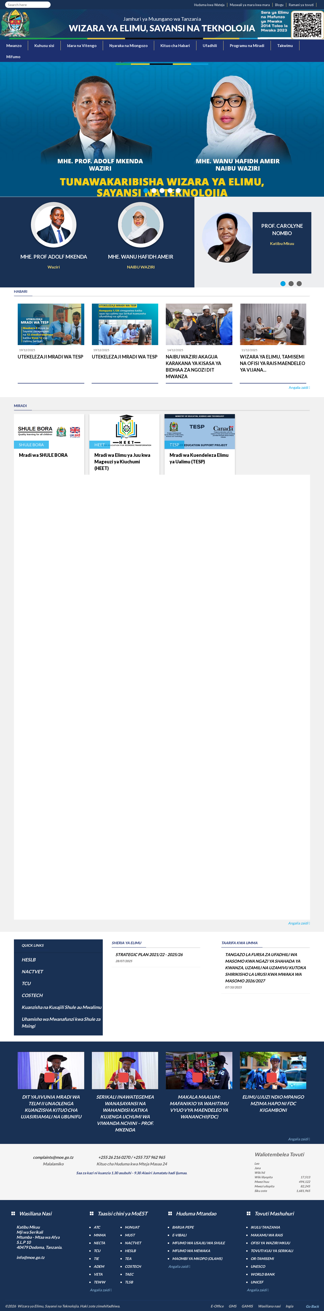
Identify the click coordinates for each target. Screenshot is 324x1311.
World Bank (263, 1274)
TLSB (129, 1282)
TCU (26, 983)
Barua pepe (183, 1227)
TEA (128, 1258)
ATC (97, 1227)
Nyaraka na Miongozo (128, 45)
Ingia (289, 1306)
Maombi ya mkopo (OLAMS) (197, 1258)
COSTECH (32, 995)
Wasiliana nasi (269, 1306)
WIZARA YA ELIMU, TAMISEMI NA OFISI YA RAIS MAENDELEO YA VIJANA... (272, 363)
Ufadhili (210, 45)
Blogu (279, 5)
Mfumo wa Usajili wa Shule (198, 1243)
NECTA (99, 1243)
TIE (96, 1258)
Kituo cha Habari (175, 45)
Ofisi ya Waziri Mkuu (270, 1243)
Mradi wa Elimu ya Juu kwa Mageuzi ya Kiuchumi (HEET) (122, 461)
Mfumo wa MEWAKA (191, 1251)
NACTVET (32, 971)
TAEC (129, 1274)
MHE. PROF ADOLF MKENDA (54, 257)
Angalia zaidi (299, 387)
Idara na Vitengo (81, 45)
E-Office (217, 1306)
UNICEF (257, 1282)
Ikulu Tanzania (265, 1227)
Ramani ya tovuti (301, 5)
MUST (130, 1235)
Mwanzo (14, 45)
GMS (232, 1306)
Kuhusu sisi (44, 45)
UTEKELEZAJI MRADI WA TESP (50, 356)
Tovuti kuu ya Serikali (272, 1251)
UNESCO (258, 1266)
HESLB (28, 959)
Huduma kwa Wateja (209, 5)
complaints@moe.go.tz (53, 1157)
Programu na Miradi (247, 45)
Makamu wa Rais (267, 1235)
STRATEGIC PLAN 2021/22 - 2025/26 (149, 954)
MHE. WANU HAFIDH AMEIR (140, 257)
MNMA (100, 1235)
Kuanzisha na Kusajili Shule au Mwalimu (61, 1007)
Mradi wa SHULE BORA (43, 455)
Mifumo (13, 56)
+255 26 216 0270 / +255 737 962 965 (131, 1157)
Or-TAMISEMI (262, 1258)
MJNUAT (132, 1227)
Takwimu (285, 45)
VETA (98, 1274)
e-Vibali (179, 1235)
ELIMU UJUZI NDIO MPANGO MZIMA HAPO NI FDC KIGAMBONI (273, 1103)
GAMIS (247, 1306)
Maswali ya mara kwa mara (250, 5)
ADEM (99, 1266)
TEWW (99, 1282)
